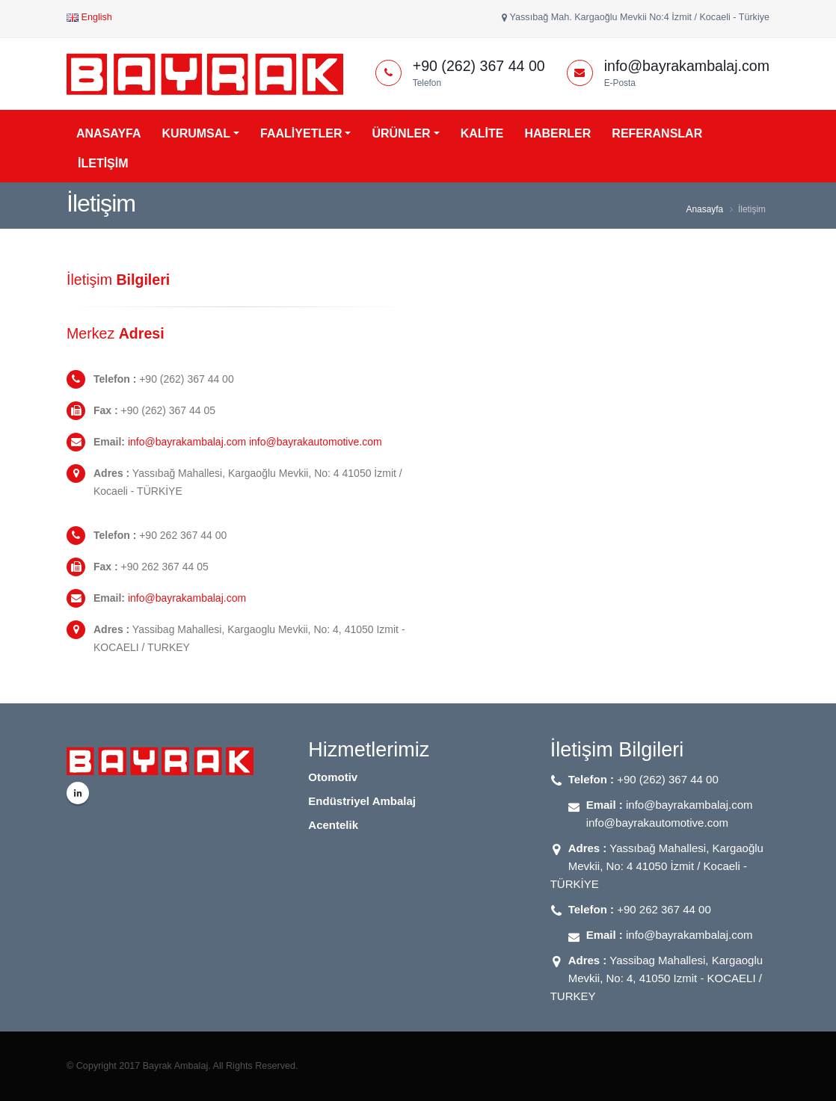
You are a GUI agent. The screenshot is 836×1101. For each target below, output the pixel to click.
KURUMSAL (196, 133)
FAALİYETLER (301, 133)
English (89, 17)
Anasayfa (705, 209)
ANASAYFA (108, 133)
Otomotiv (332, 777)
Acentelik (333, 824)
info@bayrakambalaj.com (187, 598)
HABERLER (557, 133)
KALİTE (482, 133)
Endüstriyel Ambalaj (362, 801)
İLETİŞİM (103, 163)
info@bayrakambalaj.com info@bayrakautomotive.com (255, 442)
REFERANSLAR (657, 133)
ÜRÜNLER (401, 133)
